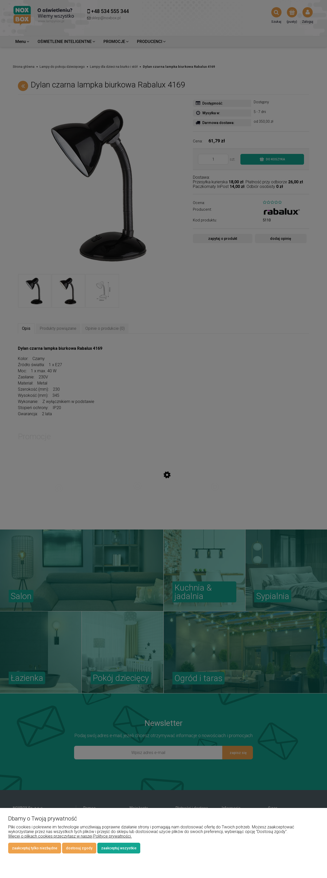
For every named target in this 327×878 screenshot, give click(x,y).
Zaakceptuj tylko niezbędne (34, 848)
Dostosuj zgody (79, 848)
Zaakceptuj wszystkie (118, 848)
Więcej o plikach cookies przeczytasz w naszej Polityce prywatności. (70, 836)
